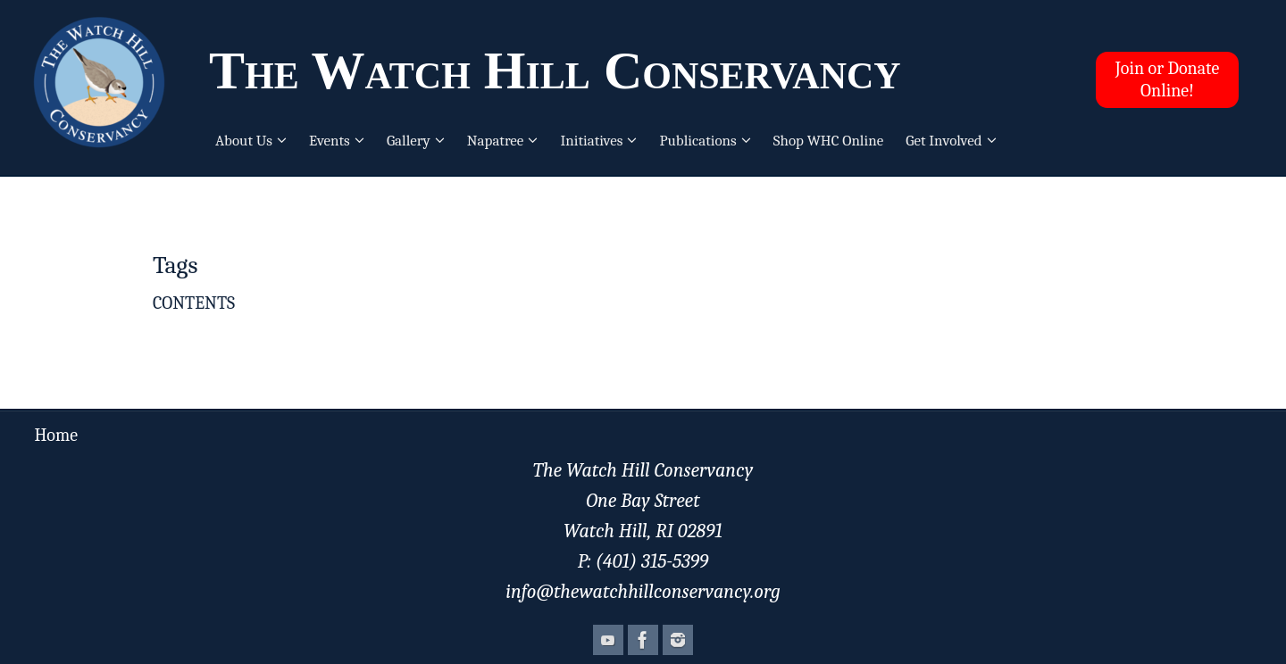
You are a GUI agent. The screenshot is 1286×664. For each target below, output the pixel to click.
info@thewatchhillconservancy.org (643, 591)
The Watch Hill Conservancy (555, 70)
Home (56, 435)
